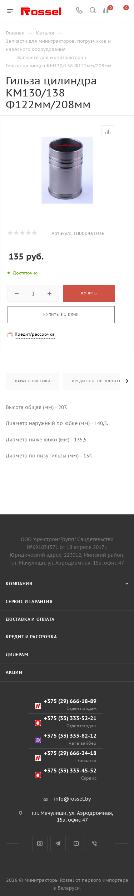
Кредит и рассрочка (31, 636)
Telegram (58, 843)
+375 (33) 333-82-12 (65, 739)
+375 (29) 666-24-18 (65, 757)
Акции (14, 672)
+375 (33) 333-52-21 (65, 722)
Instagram (40, 843)
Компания (19, 583)
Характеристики (32, 381)
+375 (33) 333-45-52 (65, 774)
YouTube (76, 843)
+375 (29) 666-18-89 (65, 705)
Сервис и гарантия (29, 601)
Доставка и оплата (30, 619)
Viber (94, 843)
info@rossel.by (72, 799)
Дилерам (17, 654)
